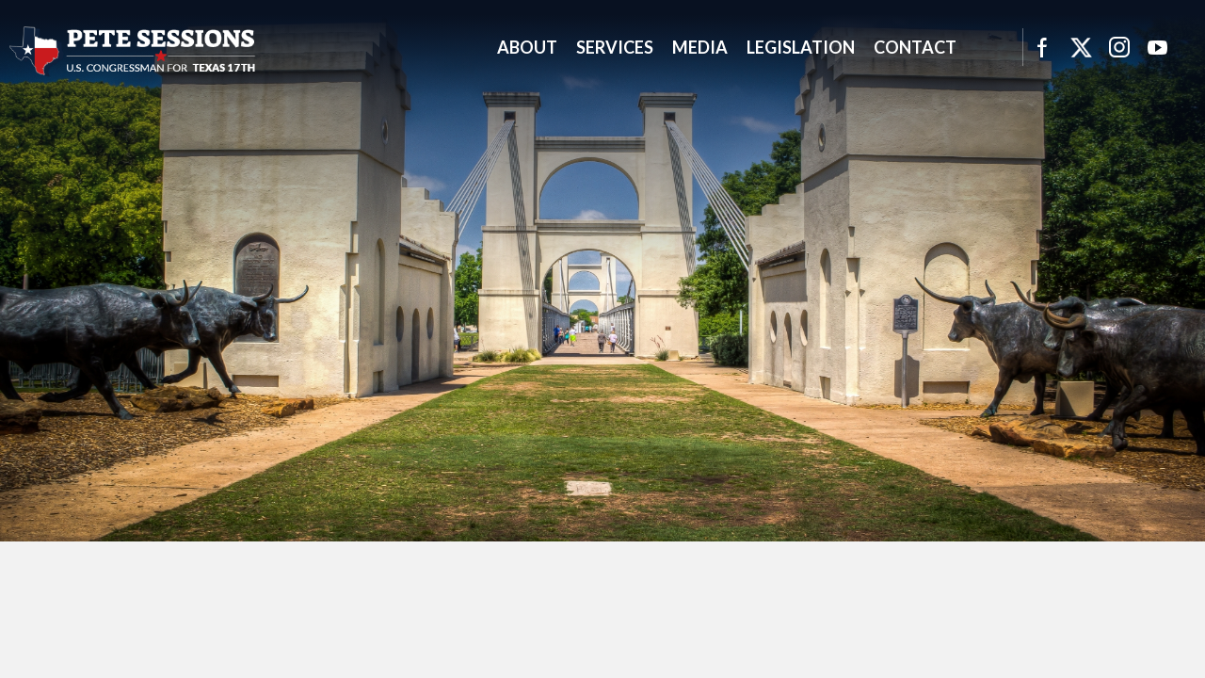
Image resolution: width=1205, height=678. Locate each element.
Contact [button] (915, 47)
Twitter (1081, 47)
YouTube (1158, 47)
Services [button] (614, 47)
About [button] (527, 47)
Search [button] (989, 47)
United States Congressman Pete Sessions (133, 50)
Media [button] (700, 47)
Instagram (1119, 47)
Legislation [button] (801, 47)
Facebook (1041, 47)
